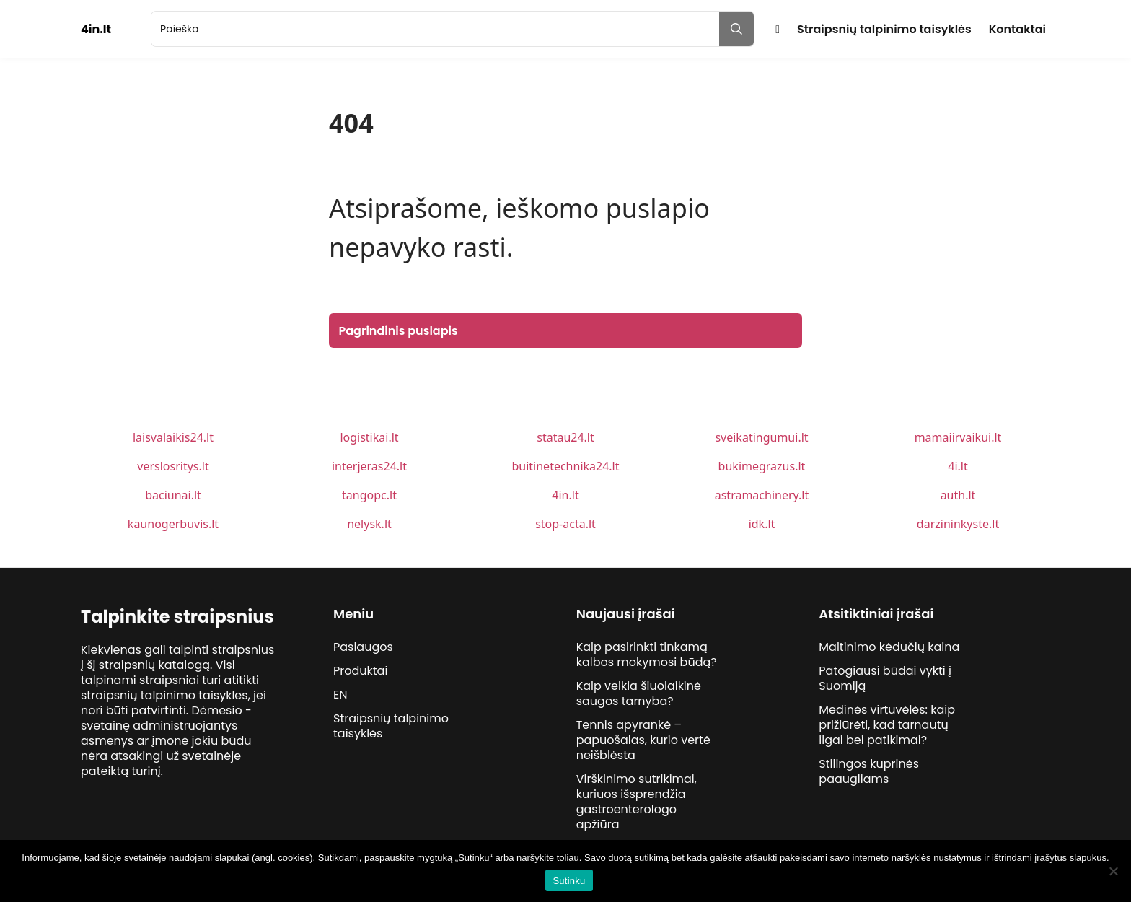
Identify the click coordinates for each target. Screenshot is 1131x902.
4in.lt (565, 495)
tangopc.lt (369, 495)
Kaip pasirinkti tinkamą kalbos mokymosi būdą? (646, 654)
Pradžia (777, 29)
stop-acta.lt (565, 524)
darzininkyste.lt (958, 524)
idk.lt (762, 524)
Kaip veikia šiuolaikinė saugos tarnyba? (638, 693)
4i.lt (957, 466)
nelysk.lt (369, 524)
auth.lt (958, 495)
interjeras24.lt (369, 466)
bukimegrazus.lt (762, 466)
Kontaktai (1017, 29)
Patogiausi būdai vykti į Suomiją (885, 678)
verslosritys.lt (172, 466)
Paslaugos (363, 647)
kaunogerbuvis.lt (173, 524)
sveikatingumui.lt (761, 437)
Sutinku (569, 880)
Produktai (360, 670)
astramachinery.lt (762, 495)
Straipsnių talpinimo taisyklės (884, 29)
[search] (435, 29)
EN (340, 694)
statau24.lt (565, 437)
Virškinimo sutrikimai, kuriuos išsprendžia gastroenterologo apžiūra (636, 802)
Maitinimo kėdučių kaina (889, 647)
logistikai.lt (369, 437)
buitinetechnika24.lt (565, 466)
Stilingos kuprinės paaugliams (869, 771)
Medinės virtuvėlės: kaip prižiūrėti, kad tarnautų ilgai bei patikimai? (887, 724)
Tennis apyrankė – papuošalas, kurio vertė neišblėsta (643, 740)
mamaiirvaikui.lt (958, 437)
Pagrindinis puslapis (398, 331)
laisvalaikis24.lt (173, 437)
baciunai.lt (173, 495)
